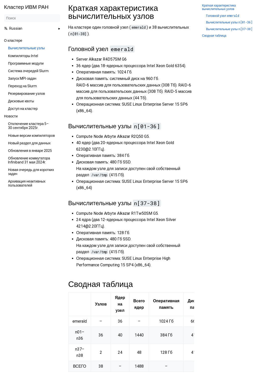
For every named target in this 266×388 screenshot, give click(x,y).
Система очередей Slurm (28, 71)
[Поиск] (32, 18)
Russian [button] (13, 28)
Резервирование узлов (26, 94)
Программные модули (26, 63)
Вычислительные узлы (26, 48)
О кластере (13, 40)
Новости (11, 116)
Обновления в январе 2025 (30, 151)
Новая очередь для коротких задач (31, 172)
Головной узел (222, 16)
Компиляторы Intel (23, 56)
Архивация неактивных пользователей (26, 183)
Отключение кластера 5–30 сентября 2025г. (28, 126)
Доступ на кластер (23, 109)
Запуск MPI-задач (22, 78)
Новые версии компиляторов (31, 136)
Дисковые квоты (21, 101)
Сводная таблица (214, 35)
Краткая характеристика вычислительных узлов (219, 7)
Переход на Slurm (22, 86)
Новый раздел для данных (29, 143)
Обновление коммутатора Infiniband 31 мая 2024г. (29, 160)
